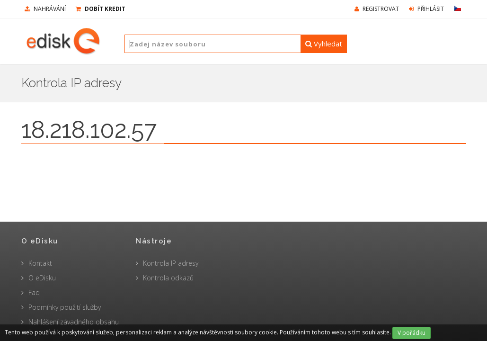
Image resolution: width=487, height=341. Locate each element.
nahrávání (45, 9)
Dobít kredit (100, 9)
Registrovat (376, 9)
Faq (34, 292)
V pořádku (411, 333)
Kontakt (40, 263)
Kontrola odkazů (168, 277)
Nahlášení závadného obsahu (73, 321)
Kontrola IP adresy (170, 263)
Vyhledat (323, 43)
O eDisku (42, 277)
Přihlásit (426, 9)
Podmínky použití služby (64, 307)
